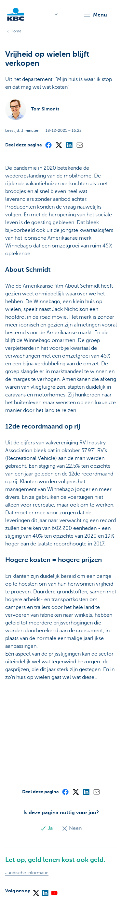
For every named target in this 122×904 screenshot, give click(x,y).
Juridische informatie (26, 872)
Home (15, 31)
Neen (72, 828)
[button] (95, 15)
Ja (47, 828)
